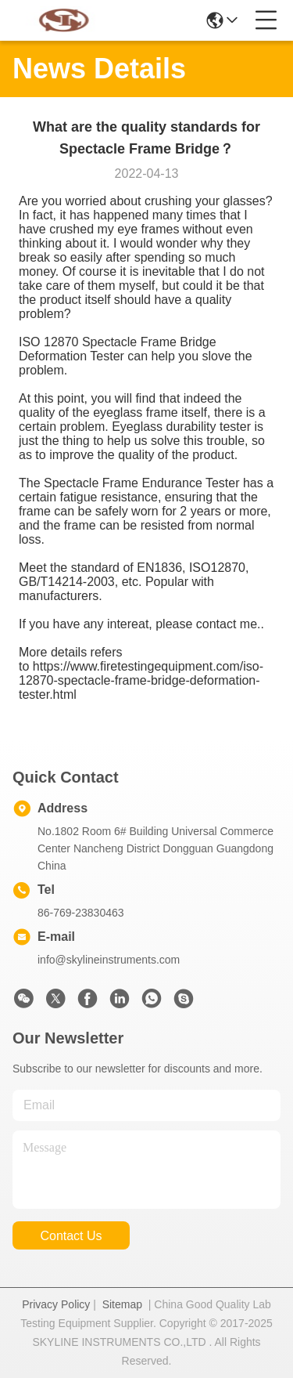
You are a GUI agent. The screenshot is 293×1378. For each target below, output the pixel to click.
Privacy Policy (56, 1304)
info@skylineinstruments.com (109, 959)
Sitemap (122, 1304)
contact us (71, 1235)
